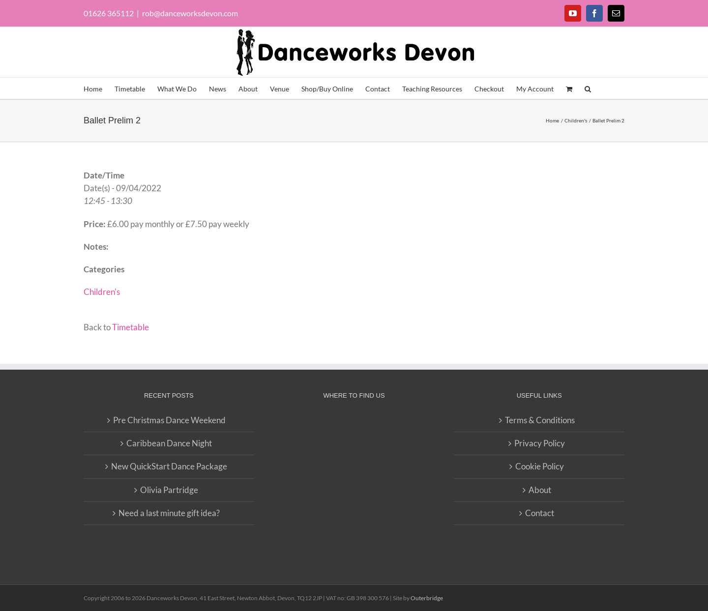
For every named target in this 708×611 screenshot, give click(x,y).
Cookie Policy (539, 466)
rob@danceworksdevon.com (190, 13)
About (540, 490)
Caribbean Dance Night (169, 443)
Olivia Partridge (169, 490)
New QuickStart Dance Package (169, 466)
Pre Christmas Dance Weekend (169, 420)
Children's (102, 292)
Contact (539, 513)
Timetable (130, 327)
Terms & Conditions (540, 420)
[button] (588, 88)
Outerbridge (427, 598)
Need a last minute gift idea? (169, 513)
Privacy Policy (539, 443)
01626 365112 (109, 13)
